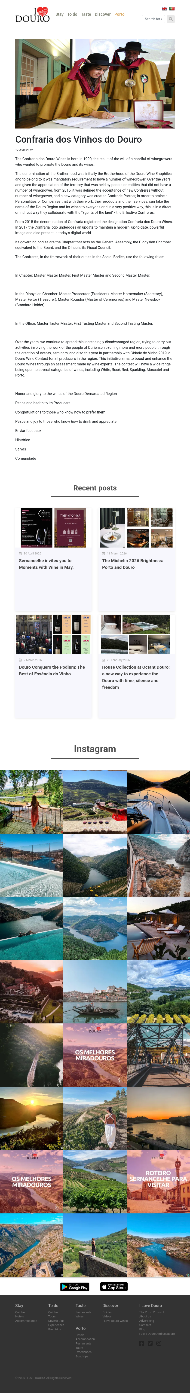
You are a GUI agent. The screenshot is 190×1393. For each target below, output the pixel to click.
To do (72, 14)
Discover (103, 14)
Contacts (145, 1325)
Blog (142, 1329)
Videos (106, 1316)
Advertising (146, 1321)
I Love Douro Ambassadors (157, 1333)
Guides (107, 1312)
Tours (52, 1316)
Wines (80, 1316)
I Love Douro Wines (115, 1321)
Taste (86, 14)
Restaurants (83, 1312)
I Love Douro (150, 1305)
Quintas (20, 1312)
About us (145, 1316)
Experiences (56, 1325)
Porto (119, 14)
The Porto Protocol (151, 1312)
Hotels (19, 1316)
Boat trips (54, 1329)
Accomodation (85, 1339)
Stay (59, 14)
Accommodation (26, 1321)
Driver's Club (56, 1321)
